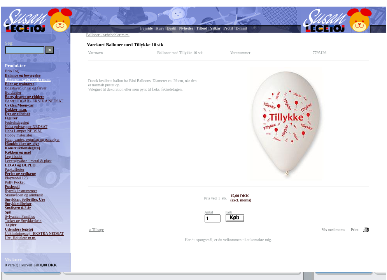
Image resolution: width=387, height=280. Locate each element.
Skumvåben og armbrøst (24, 195)
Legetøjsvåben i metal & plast (28, 161)
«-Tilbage (96, 230)
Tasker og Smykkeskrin (23, 221)
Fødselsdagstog (17, 122)
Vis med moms (333, 230)
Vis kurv (13, 259)
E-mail (241, 28)
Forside (146, 28)
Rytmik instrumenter (21, 191)
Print (354, 230)
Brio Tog (12, 71)
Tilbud (201, 28)
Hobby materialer (18, 135)
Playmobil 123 (16, 178)
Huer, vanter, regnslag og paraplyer (32, 139)
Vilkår (215, 28)
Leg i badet (14, 156)
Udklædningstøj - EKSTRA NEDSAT (34, 233)
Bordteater (13, 92)
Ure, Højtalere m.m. (20, 238)
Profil (228, 28)
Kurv (160, 28)
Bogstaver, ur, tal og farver (26, 88)
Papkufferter (15, 169)
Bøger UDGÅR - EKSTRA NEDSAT (34, 101)
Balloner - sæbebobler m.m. (28, 79)
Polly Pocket (15, 182)
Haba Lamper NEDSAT (23, 131)
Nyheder (186, 28)
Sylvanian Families (20, 216)
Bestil (172, 28)
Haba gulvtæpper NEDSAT (26, 126)
